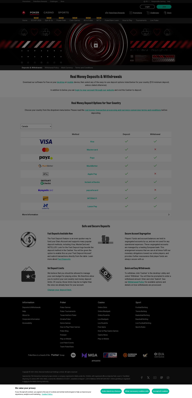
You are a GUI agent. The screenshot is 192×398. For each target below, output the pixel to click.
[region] (96, 391)
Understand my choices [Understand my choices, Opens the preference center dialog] (111, 391)
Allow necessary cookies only (137, 391)
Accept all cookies (160, 391)
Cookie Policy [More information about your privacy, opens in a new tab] (47, 394)
